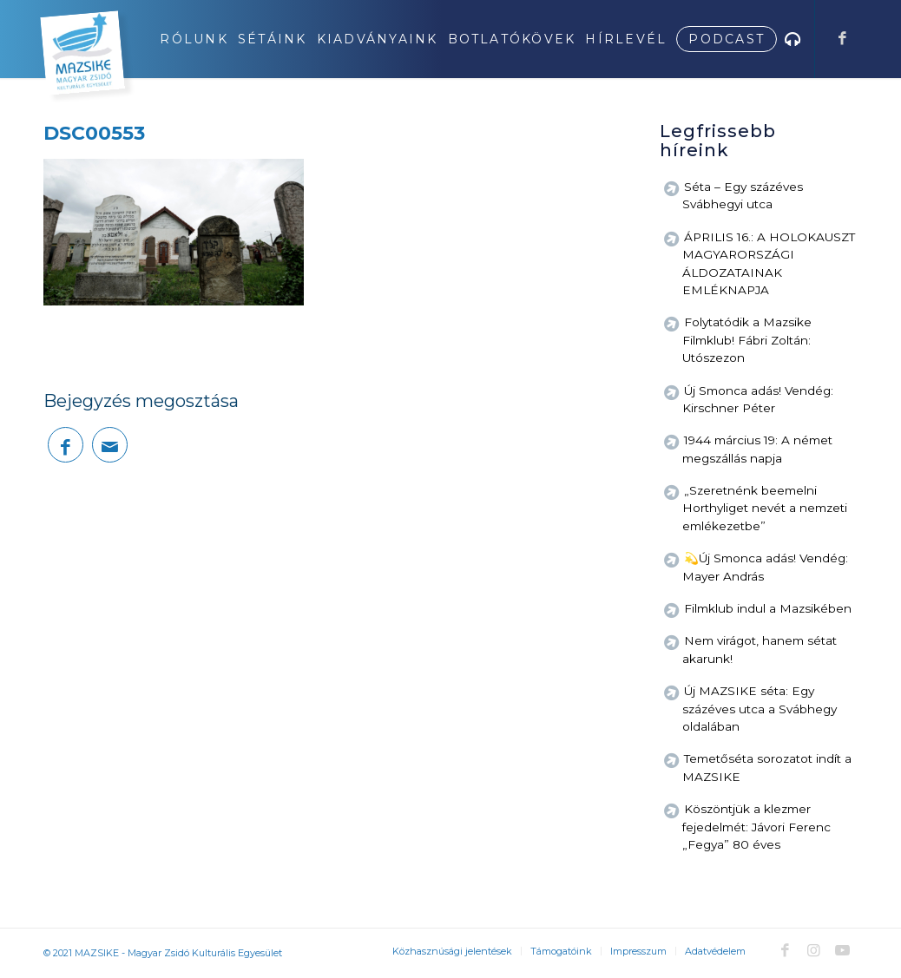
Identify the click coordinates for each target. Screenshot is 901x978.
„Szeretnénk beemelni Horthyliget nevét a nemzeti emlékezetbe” (764, 508)
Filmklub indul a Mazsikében (768, 608)
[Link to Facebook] (842, 38)
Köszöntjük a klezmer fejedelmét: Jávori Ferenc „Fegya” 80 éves (756, 826)
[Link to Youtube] (842, 950)
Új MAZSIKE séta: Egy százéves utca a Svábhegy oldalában (759, 708)
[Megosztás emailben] (110, 445)
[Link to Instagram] (813, 950)
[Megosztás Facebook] (65, 445)
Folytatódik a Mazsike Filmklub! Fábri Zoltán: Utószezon (747, 339)
